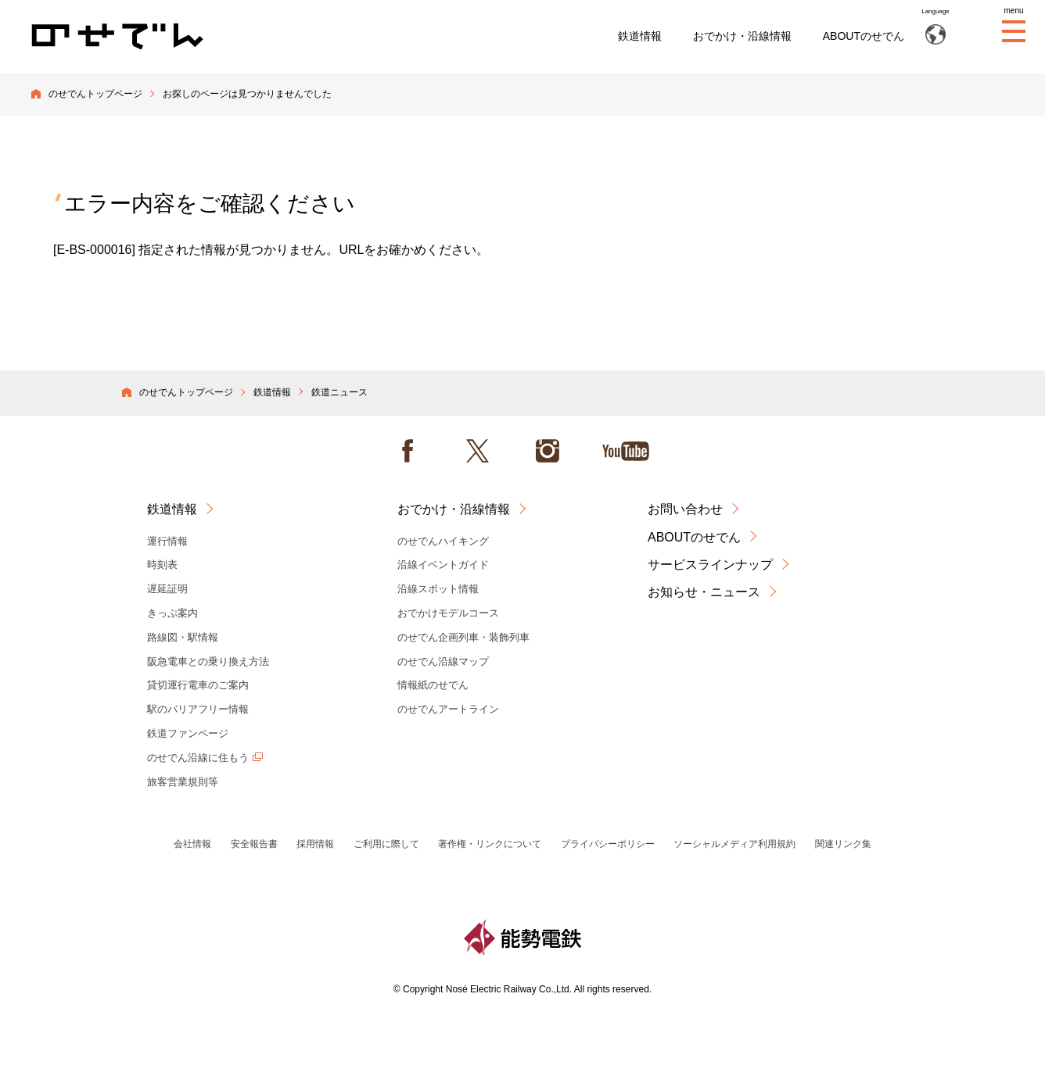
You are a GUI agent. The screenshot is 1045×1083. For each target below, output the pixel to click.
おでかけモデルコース (448, 613)
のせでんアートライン (448, 709)
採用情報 (315, 843)
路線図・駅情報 (182, 637)
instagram (547, 451)
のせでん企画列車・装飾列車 (463, 637)
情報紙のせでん (433, 685)
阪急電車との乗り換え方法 (208, 661)
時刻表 (162, 564)
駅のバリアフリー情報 (198, 709)
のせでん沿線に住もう (198, 757)
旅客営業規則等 (182, 782)
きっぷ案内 (172, 613)
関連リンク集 (843, 843)
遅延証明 (167, 589)
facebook (407, 451)
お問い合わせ (685, 509)
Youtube (625, 451)
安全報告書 (254, 843)
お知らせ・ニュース (704, 592)
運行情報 (167, 541)
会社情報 (192, 843)
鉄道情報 (640, 36)
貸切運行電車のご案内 (198, 685)
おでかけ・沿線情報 (742, 36)
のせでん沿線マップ (443, 661)
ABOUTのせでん (863, 36)
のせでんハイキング (443, 541)
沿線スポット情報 (438, 589)
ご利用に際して (386, 843)
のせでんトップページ (95, 93)
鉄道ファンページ (187, 733)
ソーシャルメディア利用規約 (734, 843)
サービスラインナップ (710, 564)
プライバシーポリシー (608, 843)
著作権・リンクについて (489, 843)
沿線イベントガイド (443, 564)
